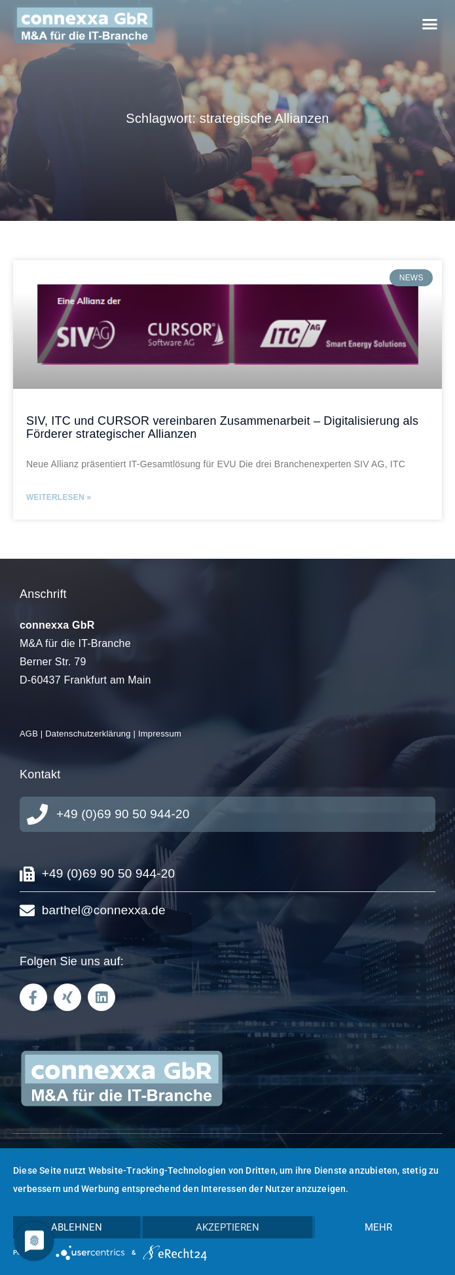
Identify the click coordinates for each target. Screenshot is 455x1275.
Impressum (159, 733)
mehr (378, 1227)
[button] (429, 24)
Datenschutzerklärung (87, 733)
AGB (29, 733)
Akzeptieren (227, 1227)
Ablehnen (76, 1227)
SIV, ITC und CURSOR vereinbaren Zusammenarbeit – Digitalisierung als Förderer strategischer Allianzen (222, 427)
